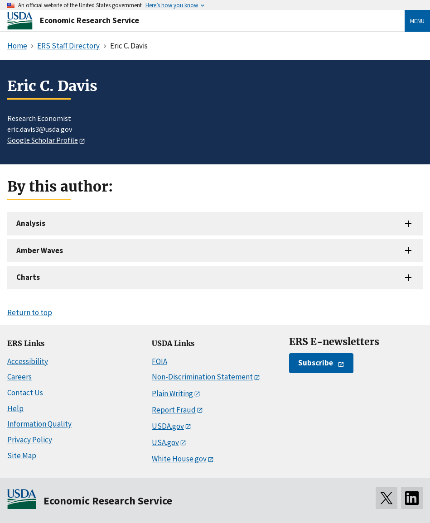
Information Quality (39, 424)
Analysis (30, 223)
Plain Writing (172, 393)
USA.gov (165, 442)
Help (15, 408)
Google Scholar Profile (42, 139)
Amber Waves (39, 250)
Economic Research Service (89, 20)
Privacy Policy (29, 440)
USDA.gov (168, 426)
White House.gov (179, 459)
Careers (19, 377)
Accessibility (27, 361)
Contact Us (25, 393)
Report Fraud (174, 410)
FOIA (159, 361)
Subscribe (315, 363)
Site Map (21, 456)
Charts (28, 277)
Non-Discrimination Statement (202, 377)
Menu (417, 21)
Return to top (29, 312)
